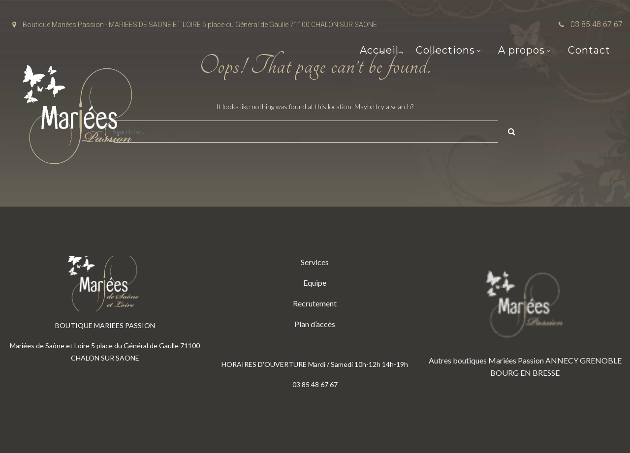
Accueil (379, 50)
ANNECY (561, 360)
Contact (589, 50)
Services (315, 262)
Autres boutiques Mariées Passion (486, 360)
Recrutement (315, 303)
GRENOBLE (601, 360)
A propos (521, 50)
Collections (445, 50)
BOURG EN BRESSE (525, 372)
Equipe (314, 282)
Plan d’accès (314, 324)
